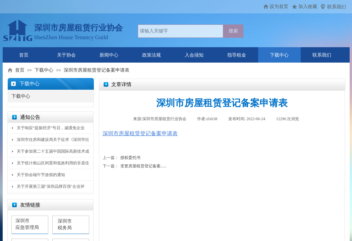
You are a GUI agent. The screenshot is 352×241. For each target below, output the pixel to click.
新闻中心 (109, 55)
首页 (23, 55)
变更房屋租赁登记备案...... (135, 166)
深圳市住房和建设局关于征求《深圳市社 (53, 139)
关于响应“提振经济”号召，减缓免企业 (51, 128)
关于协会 (66, 55)
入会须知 (194, 55)
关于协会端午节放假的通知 (41, 174)
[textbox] (180, 31)
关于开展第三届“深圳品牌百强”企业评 (51, 186)
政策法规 (151, 55)
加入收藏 (307, 6)
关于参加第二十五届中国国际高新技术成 (53, 151)
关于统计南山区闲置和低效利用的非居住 (53, 163)
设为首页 (279, 6)
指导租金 (236, 55)
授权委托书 (121, 158)
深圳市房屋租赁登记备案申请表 (96, 70)
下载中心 (279, 55)
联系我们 (336, 6)
